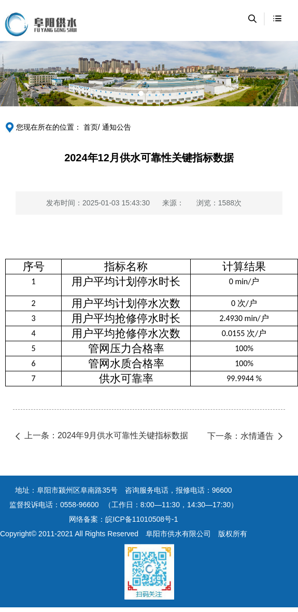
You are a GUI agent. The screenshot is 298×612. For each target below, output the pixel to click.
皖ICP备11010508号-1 (141, 519)
